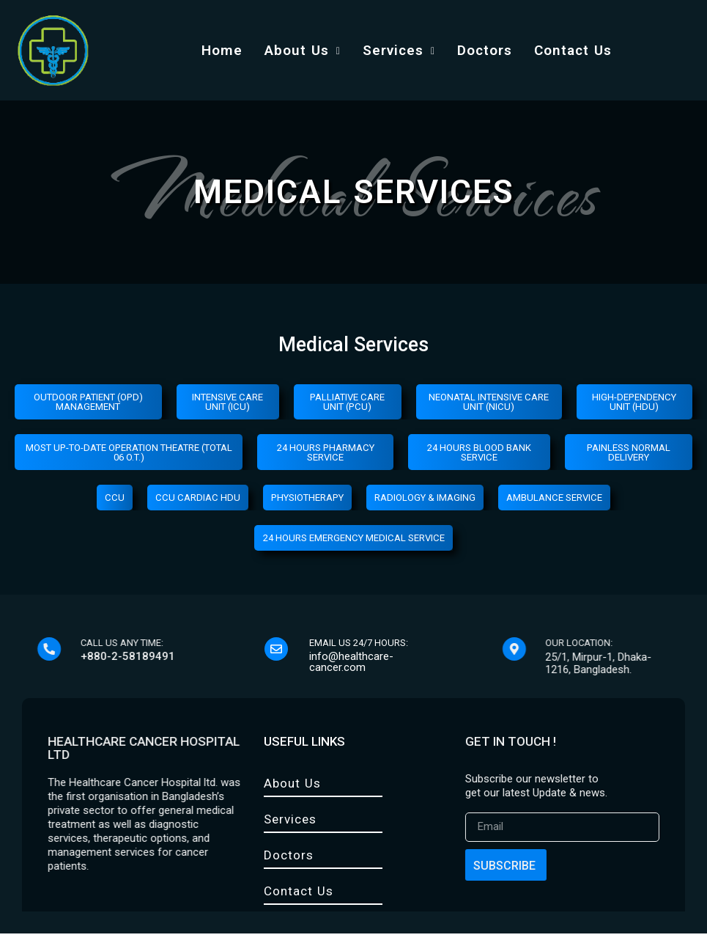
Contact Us (573, 50)
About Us (302, 50)
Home (222, 50)
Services (399, 50)
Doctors (484, 50)
